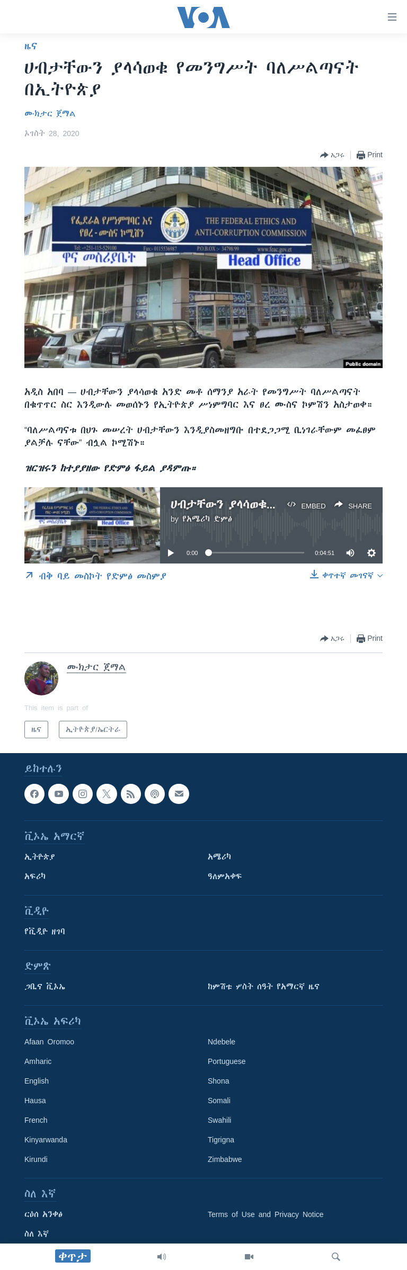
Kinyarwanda (45, 1140)
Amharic (37, 1062)
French (36, 1120)
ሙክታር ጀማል (50, 114)
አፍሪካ (35, 877)
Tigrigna (221, 1140)
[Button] (332, 155)
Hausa (35, 1101)
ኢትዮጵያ (39, 857)
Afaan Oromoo (49, 1042)
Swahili (219, 1120)
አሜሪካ (219, 857)
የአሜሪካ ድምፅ (207, 519)
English (36, 1081)
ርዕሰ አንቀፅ (43, 1215)
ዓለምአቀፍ (225, 877)
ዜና (31, 46)
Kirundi (36, 1160)
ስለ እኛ (36, 1234)
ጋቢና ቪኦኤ (44, 987)
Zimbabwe (225, 1160)
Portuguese (227, 1062)
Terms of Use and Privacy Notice (266, 1215)
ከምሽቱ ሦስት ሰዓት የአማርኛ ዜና (264, 987)
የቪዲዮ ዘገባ (44, 932)
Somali (219, 1101)
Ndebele (221, 1042)
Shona (218, 1081)
